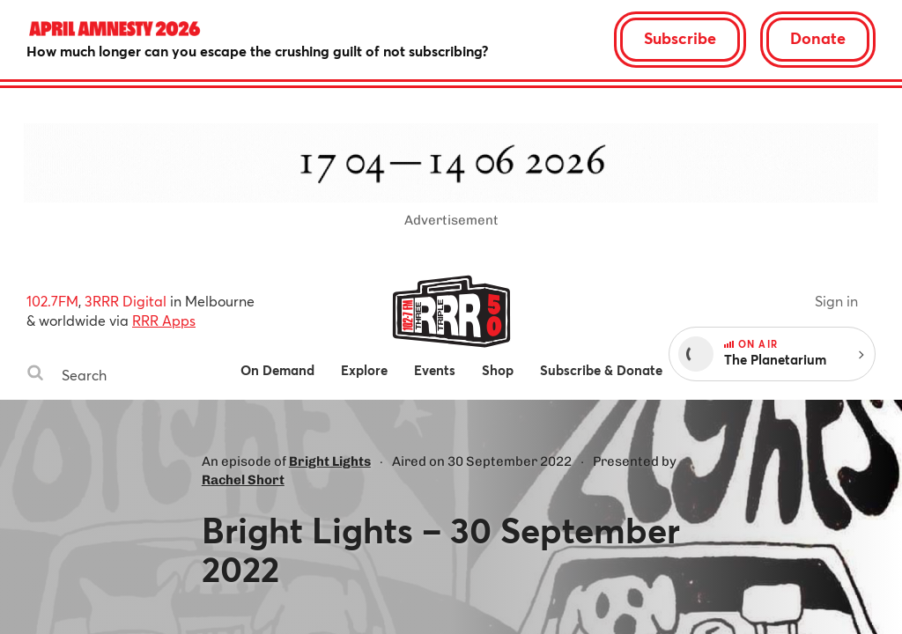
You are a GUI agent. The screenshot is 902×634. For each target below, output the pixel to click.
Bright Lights (330, 461)
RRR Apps (164, 320)
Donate (818, 37)
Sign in (836, 300)
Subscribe (680, 37)
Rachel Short (243, 480)
